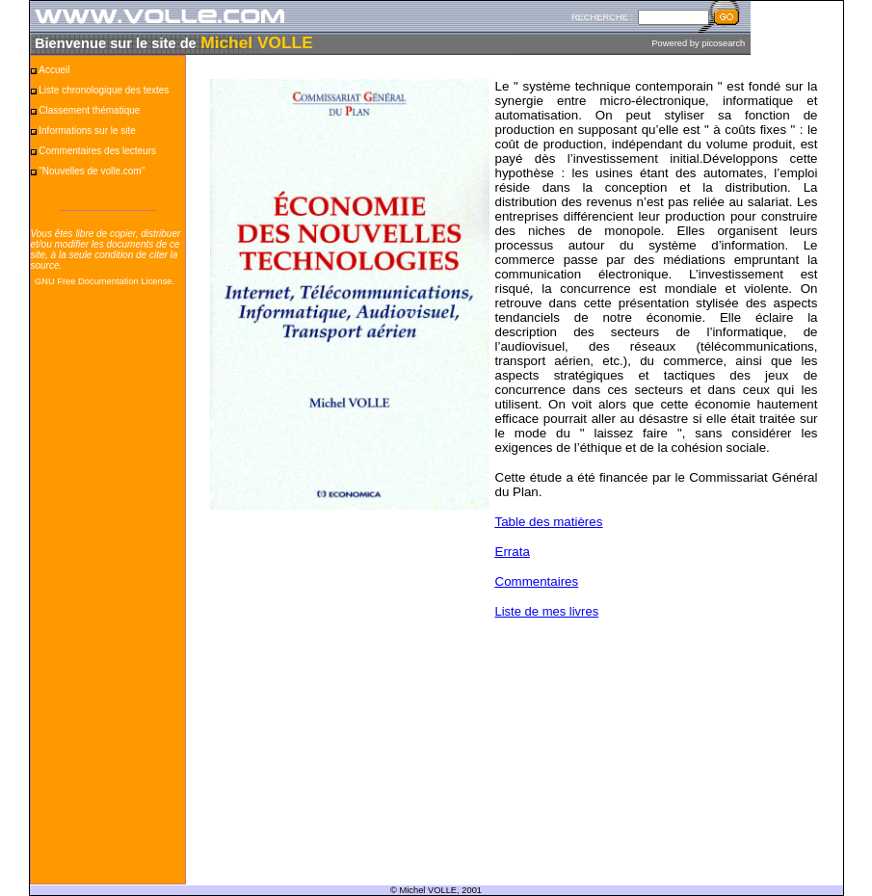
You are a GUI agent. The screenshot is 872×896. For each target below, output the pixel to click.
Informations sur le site (87, 130)
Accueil (54, 70)
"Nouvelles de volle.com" (92, 171)
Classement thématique (89, 110)
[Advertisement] (108, 594)
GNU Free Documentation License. (104, 281)
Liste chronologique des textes (104, 90)
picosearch (723, 43)
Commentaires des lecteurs (97, 150)
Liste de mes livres (547, 611)
